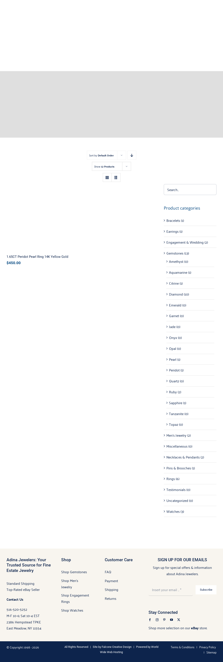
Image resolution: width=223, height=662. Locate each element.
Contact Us (15, 599)
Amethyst (176, 261)
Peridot (174, 370)
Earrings (172, 231)
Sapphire (175, 403)
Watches (173, 511)
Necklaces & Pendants (183, 457)
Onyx (173, 337)
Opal (172, 348)
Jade (172, 326)
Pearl (172, 359)
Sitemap (211, 652)
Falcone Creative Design (117, 646)
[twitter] (178, 619)
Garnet (174, 316)
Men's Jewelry (176, 435)
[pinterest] (164, 619)
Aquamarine (178, 272)
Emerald (175, 305)
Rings (170, 479)
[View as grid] (107, 177)
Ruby (173, 392)
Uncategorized (177, 500)
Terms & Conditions (182, 647)
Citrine (174, 283)
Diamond (176, 294)
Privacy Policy (207, 647)
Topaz (173, 424)
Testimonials (176, 489)
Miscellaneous (177, 446)
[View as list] (116, 177)
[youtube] (171, 619)
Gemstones (174, 253)
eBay (195, 628)
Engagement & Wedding (185, 242)
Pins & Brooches (178, 468)
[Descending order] (132, 155)
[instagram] (157, 619)
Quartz (174, 381)
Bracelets (173, 220)
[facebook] (150, 619)
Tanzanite (176, 414)
